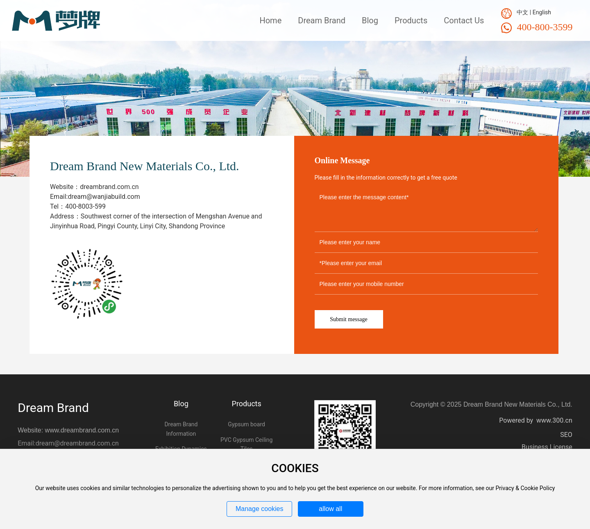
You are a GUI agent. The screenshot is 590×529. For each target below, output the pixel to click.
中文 (522, 12)
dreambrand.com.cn (109, 187)
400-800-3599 (544, 27)
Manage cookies (260, 508)
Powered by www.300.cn (535, 420)
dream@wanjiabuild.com (104, 196)
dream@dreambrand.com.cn (77, 443)
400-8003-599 (85, 206)
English (542, 12)
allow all (330, 508)
